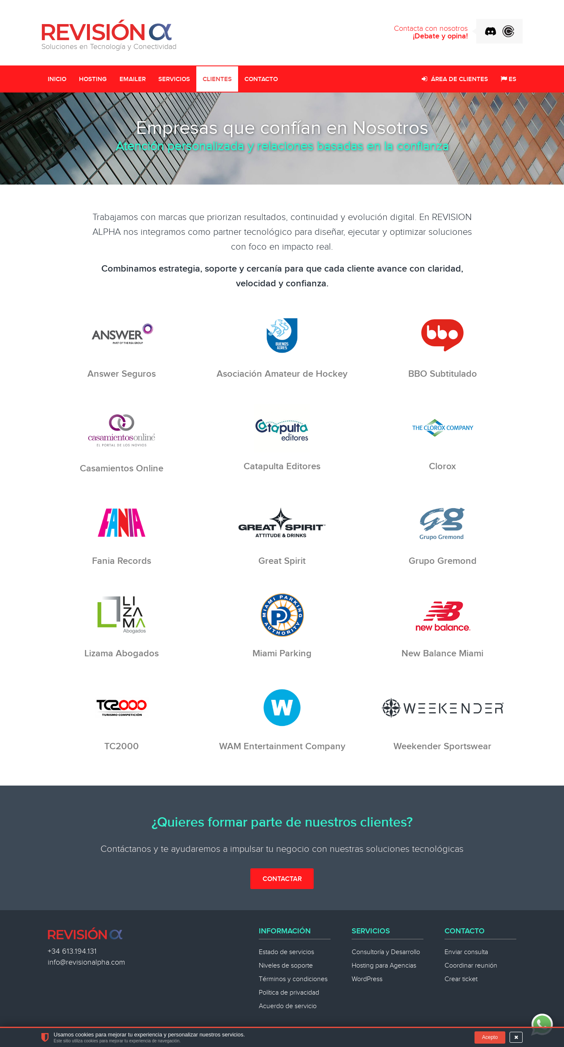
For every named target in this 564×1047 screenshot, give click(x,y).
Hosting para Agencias (384, 966)
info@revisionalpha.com (86, 962)
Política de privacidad (289, 993)
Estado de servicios (286, 952)
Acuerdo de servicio (288, 1006)
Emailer (132, 79)
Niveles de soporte (286, 966)
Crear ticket (461, 979)
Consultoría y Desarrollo (386, 952)
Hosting (93, 79)
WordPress (367, 979)
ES (508, 79)
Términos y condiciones (293, 979)
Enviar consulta (466, 952)
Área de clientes (455, 79)
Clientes (217, 79)
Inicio (57, 79)
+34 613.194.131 (72, 951)
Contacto (261, 79)
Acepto (490, 1037)
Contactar (282, 879)
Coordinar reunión (471, 966)
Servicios (174, 79)
